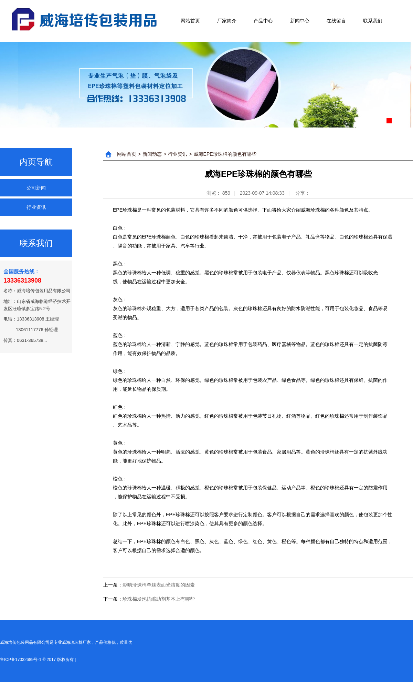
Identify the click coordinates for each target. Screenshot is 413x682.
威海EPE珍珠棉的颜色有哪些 (225, 154)
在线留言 (336, 20)
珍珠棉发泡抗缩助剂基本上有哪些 (159, 599)
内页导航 (36, 161)
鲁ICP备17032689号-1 (20, 659)
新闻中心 (299, 20)
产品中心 (263, 20)
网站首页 (190, 20)
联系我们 (372, 20)
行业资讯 (36, 207)
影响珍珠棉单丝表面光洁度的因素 (159, 585)
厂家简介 (226, 20)
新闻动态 (152, 154)
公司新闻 (36, 188)
